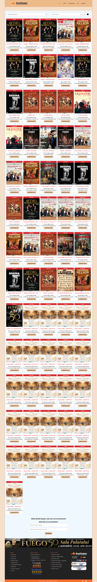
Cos (78, 3)
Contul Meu (71, 3)
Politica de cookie (55, 557)
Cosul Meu (13, 553)
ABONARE (48, 532)
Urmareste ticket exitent (57, 565)
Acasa (59, 3)
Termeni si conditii (56, 553)
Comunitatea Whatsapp (16, 563)
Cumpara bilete (14, 49)
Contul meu (13, 557)
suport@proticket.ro (35, 557)
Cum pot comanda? (15, 567)
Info (64, 3)
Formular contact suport (57, 563)
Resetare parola (14, 559)
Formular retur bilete (56, 561)
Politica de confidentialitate (57, 555)
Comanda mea (14, 561)
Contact (83, 3)
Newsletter (13, 565)
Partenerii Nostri (55, 567)
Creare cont (13, 555)
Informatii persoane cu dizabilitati (59, 559)
